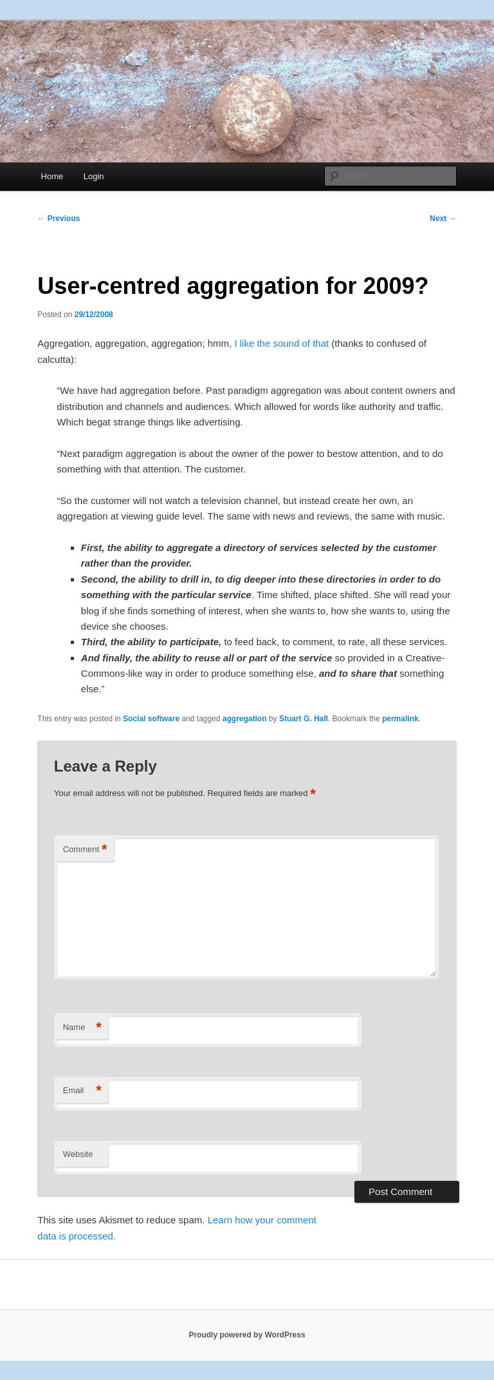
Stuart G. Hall (303, 718)
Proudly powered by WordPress (246, 1334)
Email (82, 1091)
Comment (85, 850)
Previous (58, 218)
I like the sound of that (281, 343)
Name (82, 1027)
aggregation (245, 718)
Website (78, 1154)
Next (443, 218)
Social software (151, 718)
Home (52, 176)
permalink (400, 718)
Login (94, 176)
